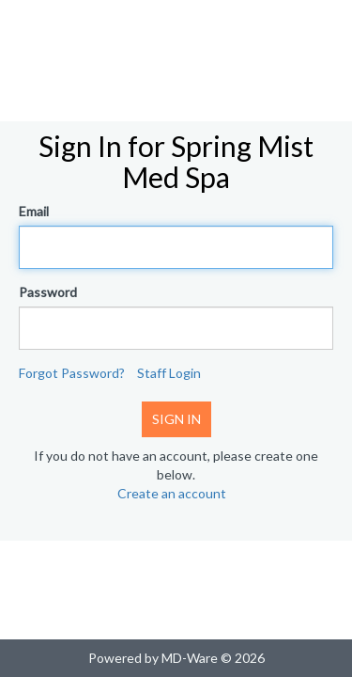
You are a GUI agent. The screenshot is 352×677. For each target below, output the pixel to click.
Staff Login (169, 373)
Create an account (171, 493)
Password (48, 292)
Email (34, 211)
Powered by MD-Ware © (160, 658)
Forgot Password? (72, 373)
